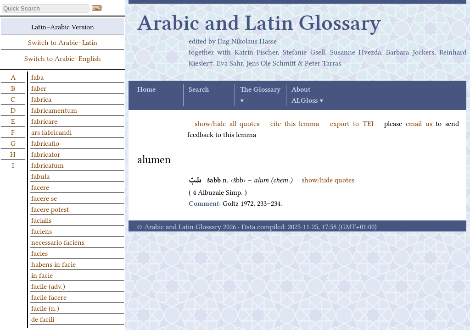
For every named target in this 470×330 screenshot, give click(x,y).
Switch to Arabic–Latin (62, 42)
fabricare (44, 121)
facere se (44, 197)
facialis (41, 219)
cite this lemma (294, 123)
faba (37, 77)
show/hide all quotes (227, 123)
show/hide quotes (328, 179)
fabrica (41, 99)
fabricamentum (54, 109)
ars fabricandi (51, 131)
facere (40, 187)
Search (199, 89)
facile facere (49, 297)
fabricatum (47, 165)
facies (39, 253)
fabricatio (45, 143)
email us (419, 123)
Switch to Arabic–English (62, 58)
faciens (41, 231)
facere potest (50, 209)
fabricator (45, 153)
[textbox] (46, 8)
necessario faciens (57, 241)
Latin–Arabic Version (62, 26)
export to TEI (351, 123)
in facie (42, 275)
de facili (42, 319)
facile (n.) (45, 307)
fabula (40, 175)
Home (146, 89)
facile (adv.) (48, 285)
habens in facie (53, 263)
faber (38, 87)
